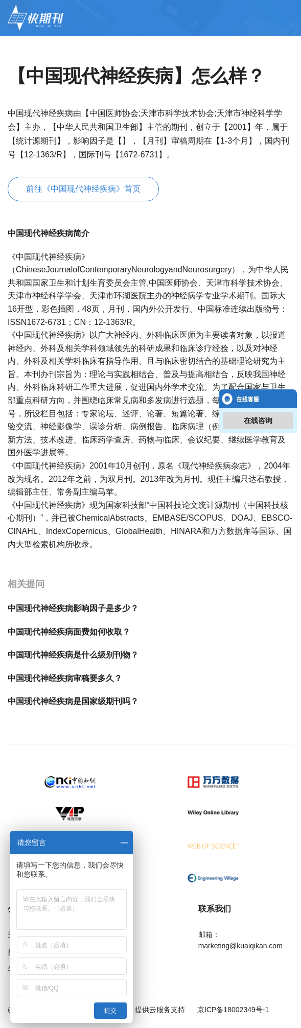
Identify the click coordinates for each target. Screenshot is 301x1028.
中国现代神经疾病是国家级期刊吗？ (73, 701)
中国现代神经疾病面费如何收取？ (69, 631)
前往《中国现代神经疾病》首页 (83, 188)
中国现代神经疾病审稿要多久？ (65, 678)
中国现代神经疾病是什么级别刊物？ (73, 654)
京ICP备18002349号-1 (232, 1010)
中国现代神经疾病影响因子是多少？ (73, 608)
